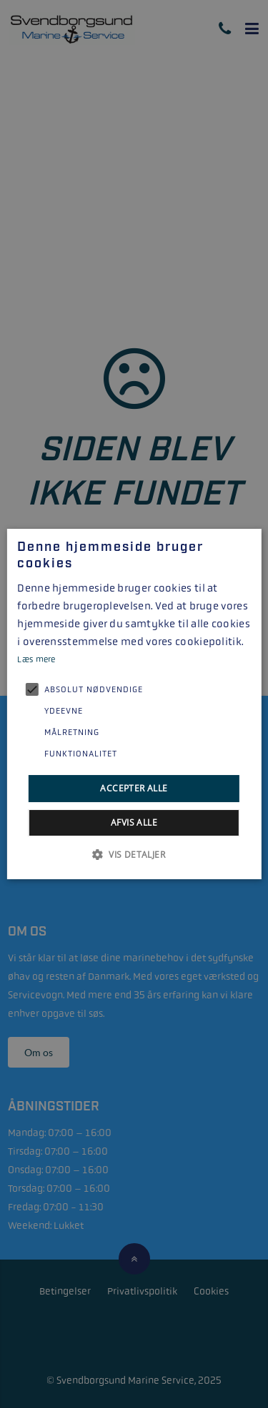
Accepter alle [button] (133, 788)
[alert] (134, 704)
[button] (134, 854)
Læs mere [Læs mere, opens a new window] (36, 659)
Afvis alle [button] (134, 822)
